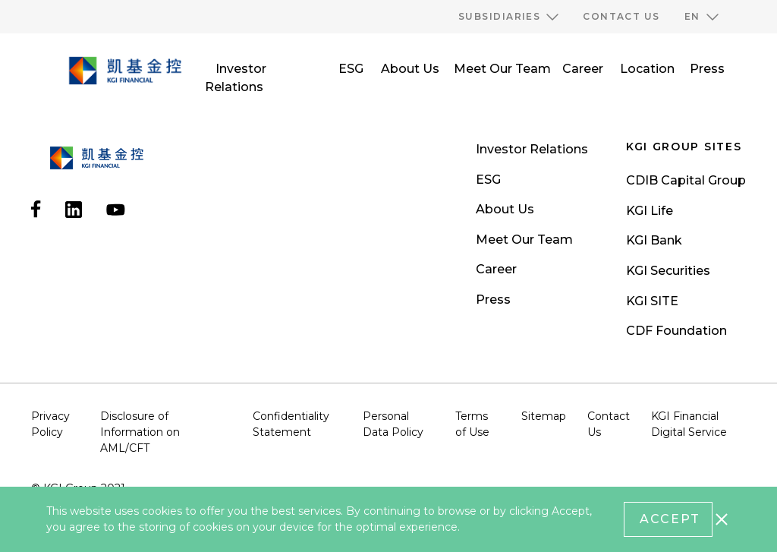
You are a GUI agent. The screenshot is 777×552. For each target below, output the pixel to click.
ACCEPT (670, 519)
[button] (508, 16)
